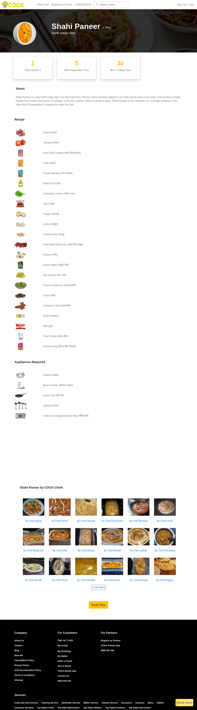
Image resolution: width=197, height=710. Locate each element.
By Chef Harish (60, 521)
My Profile (63, 645)
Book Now (43, 4)
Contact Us (63, 676)
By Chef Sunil (59, 580)
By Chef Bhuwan (138, 521)
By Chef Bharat (86, 550)
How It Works (64, 666)
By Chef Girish (165, 521)
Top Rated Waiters (92, 707)
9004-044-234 (64, 681)
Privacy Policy (21, 665)
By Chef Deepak (86, 521)
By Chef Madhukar (33, 550)
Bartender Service (71, 703)
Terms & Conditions (24, 675)
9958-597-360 (107, 650)
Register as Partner (61, 4)
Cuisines (139, 703)
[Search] (111, 5)
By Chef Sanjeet (86, 580)
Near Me (18, 655)
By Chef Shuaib (33, 580)
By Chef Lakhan (138, 550)
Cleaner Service (110, 703)
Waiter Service (90, 703)
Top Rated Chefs (45, 707)
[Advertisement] (98, 455)
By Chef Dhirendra (165, 550)
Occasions (126, 703)
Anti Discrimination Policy (27, 670)
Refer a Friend (65, 661)
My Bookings (64, 651)
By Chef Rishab (112, 550)
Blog (16, 650)
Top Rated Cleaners (115, 707)
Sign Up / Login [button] (185, 4)
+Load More (98, 587)
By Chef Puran (112, 580)
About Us (19, 640)
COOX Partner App (110, 645)
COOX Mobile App (67, 671)
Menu (150, 703)
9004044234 (83, 4)
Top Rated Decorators (140, 707)
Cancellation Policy (24, 660)
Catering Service (49, 703)
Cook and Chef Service (26, 703)
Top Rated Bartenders (68, 707)
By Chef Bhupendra (112, 521)
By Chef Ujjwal (34, 521)
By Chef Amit (60, 550)
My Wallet (63, 656)
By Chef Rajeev (164, 580)
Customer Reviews (24, 707)
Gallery (160, 703)
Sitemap (18, 680)
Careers (18, 645)
